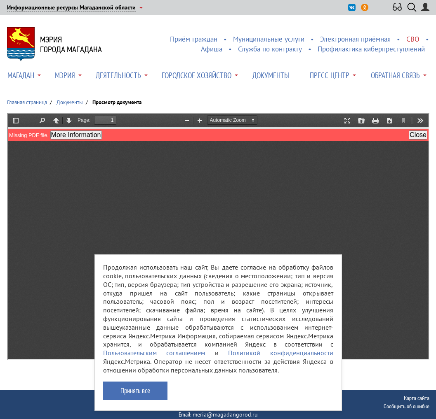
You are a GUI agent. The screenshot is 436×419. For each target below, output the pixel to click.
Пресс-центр (329, 75)
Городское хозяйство (196, 75)
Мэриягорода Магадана (71, 44)
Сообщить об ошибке (406, 406)
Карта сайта (416, 398)
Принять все (135, 390)
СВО (413, 39)
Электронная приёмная (355, 39)
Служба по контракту (270, 49)
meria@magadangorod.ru (225, 414)
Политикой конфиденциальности (280, 353)
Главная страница (27, 102)
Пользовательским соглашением (154, 353)
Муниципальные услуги (268, 39)
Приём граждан (193, 39)
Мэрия (65, 75)
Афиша (211, 49)
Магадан (20, 75)
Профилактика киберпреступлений (371, 49)
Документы (270, 75)
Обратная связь (395, 75)
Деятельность (118, 75)
